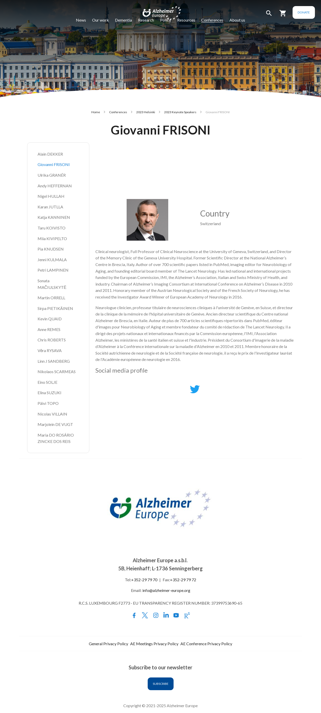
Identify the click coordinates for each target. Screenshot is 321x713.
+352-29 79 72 (183, 579)
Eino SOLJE (47, 382)
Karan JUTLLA (50, 206)
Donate (304, 12)
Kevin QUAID (50, 318)
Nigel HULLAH (51, 196)
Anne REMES (49, 329)
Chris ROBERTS (52, 339)
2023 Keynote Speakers (180, 112)
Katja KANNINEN (54, 217)
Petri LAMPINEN (53, 270)
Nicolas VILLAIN (52, 413)
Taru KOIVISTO (51, 227)
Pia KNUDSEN (51, 248)
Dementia (123, 20)
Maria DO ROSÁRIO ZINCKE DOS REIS (56, 438)
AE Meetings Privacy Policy (154, 643)
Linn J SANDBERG (54, 361)
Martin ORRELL (51, 297)
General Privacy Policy (108, 643)
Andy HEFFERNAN (55, 185)
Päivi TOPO (48, 403)
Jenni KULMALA (52, 259)
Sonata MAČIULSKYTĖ (52, 284)
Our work (100, 20)
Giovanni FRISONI (54, 164)
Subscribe (160, 684)
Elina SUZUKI (49, 392)
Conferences (212, 20)
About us (237, 20)
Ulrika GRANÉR (52, 175)
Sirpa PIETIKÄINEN (55, 308)
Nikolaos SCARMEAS (57, 371)
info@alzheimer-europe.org (166, 590)
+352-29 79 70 (144, 579)
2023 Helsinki (145, 112)
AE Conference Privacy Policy (206, 643)
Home (95, 112)
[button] (269, 15)
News (81, 20)
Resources (186, 20)
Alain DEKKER (50, 154)
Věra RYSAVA (50, 350)
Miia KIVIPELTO (52, 238)
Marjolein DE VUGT (55, 424)
